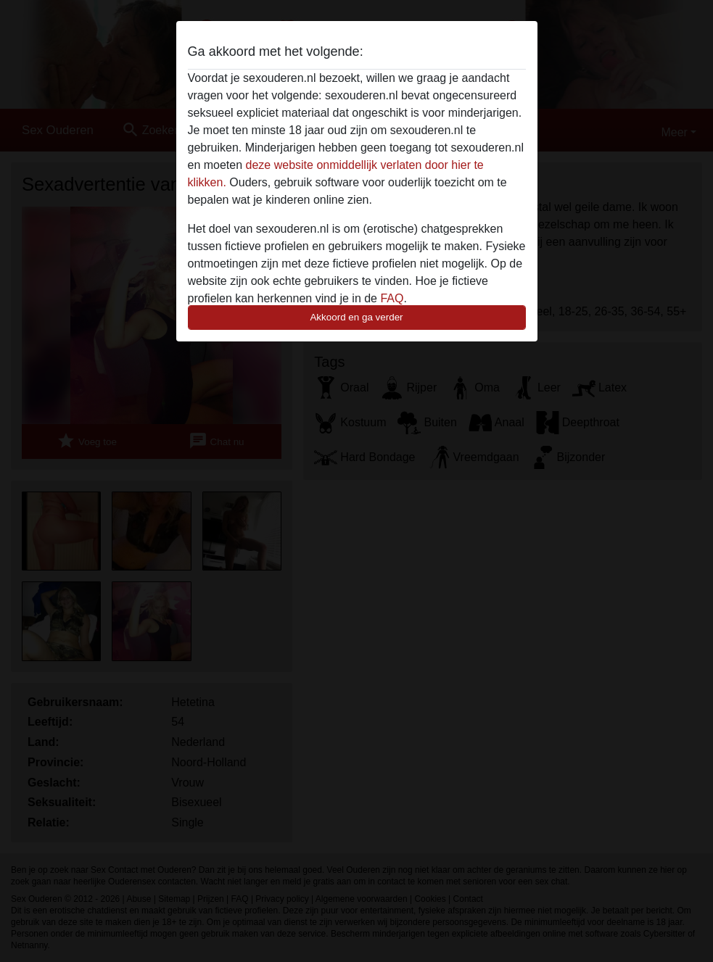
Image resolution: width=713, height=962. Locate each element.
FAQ (391, 298)
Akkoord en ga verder (356, 317)
